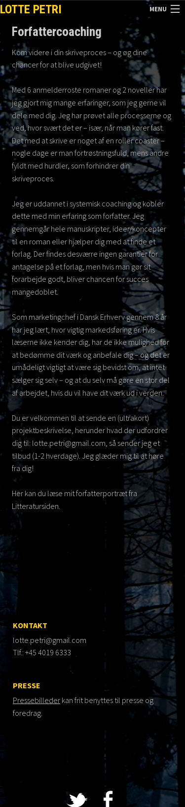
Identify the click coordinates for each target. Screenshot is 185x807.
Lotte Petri (31, 9)
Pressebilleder (36, 700)
